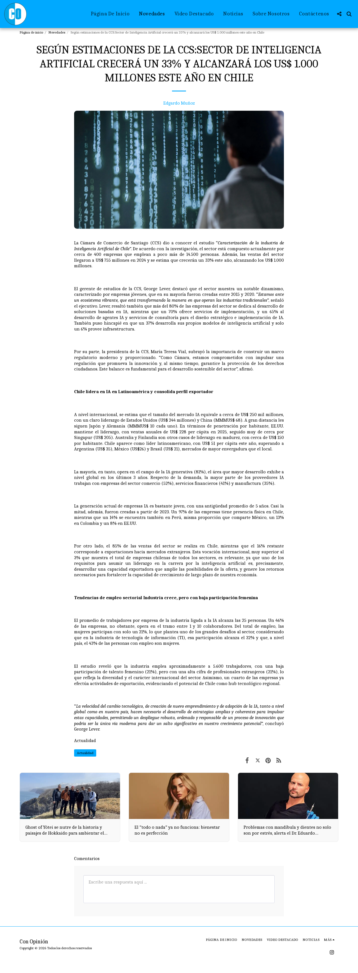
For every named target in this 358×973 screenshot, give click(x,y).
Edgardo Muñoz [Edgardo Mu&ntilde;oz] (179, 103)
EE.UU (130, 523)
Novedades (56, 32)
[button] (339, 13)
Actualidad (85, 740)
